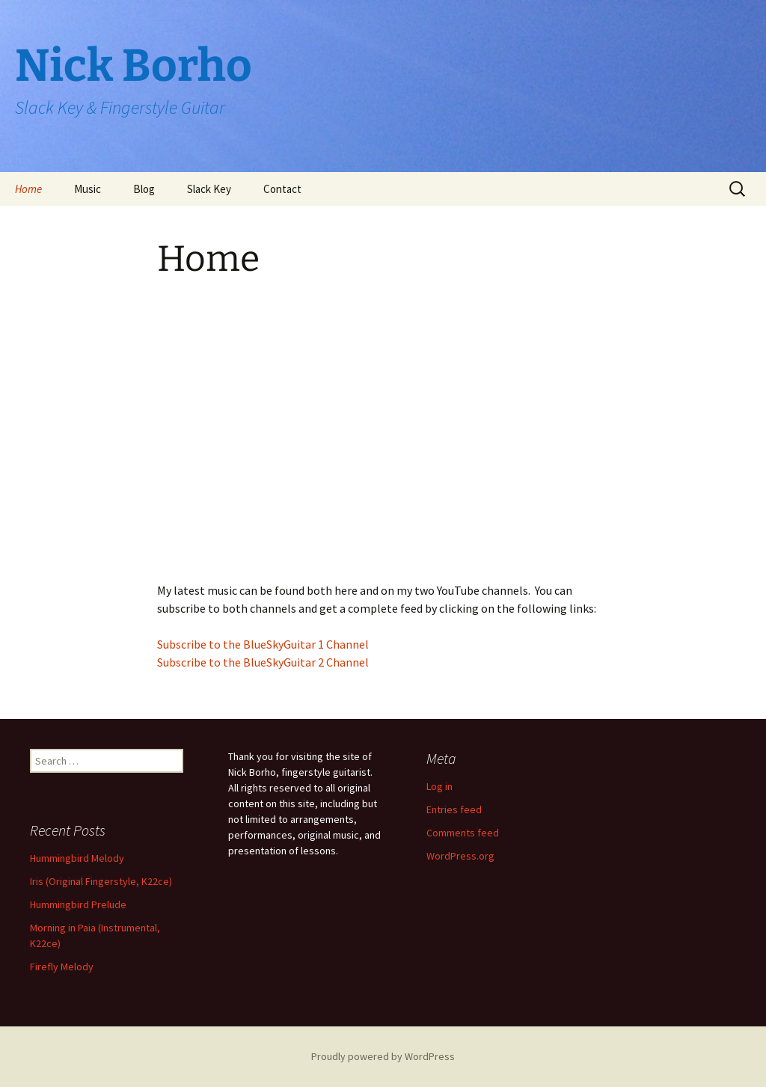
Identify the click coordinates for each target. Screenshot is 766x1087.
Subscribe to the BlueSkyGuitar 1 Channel (263, 644)
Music (87, 189)
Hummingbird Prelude (78, 904)
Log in (439, 786)
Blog (144, 189)
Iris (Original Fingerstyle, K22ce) (101, 881)
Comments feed (462, 832)
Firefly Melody (62, 966)
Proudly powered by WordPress (383, 1056)
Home (28, 189)
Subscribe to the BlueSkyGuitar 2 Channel (263, 662)
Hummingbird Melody (77, 858)
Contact (282, 189)
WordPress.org (460, 856)
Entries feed (454, 809)
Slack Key (209, 189)
